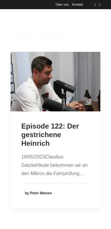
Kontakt (77, 4)
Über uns (62, 4)
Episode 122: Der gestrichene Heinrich (50, 134)
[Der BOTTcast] (37, 28)
